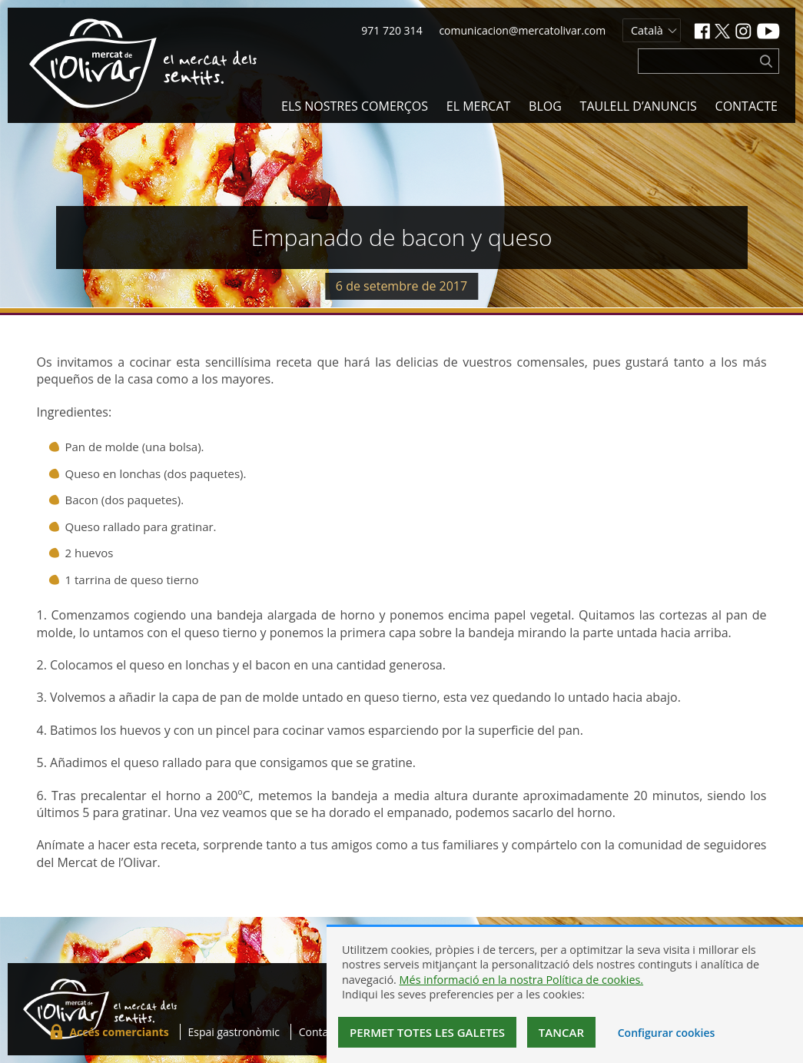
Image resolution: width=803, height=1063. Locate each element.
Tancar (561, 1032)
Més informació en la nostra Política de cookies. (522, 979)
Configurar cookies (666, 1032)
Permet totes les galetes (427, 1032)
